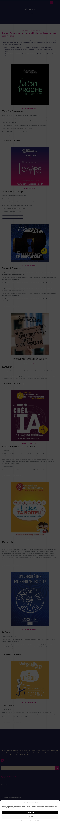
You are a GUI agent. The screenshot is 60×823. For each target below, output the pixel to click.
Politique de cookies (24, 820)
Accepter (30, 812)
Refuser (30, 817)
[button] (57, 803)
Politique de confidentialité (34, 820)
